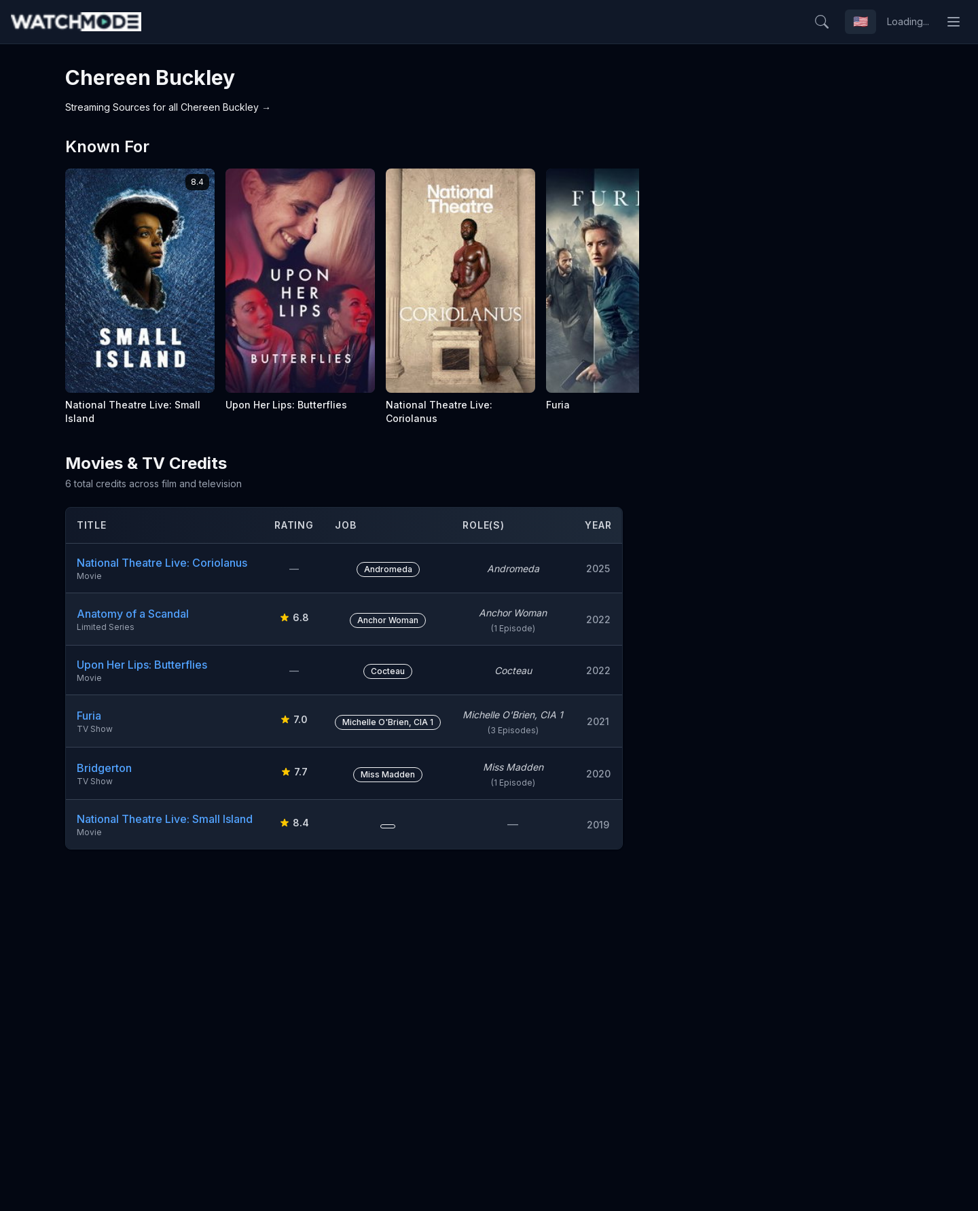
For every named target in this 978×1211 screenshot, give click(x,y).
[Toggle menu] (953, 21)
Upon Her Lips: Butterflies (142, 664)
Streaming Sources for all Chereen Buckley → (168, 107)
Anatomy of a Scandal (133, 613)
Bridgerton (104, 768)
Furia (89, 715)
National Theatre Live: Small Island (165, 819)
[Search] (822, 22)
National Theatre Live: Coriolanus (162, 562)
